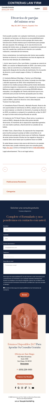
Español (31, 26)
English (37, 8)
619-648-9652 (38, 148)
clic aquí (9, 148)
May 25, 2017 (16, 26)
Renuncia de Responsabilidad (24, 398)
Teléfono (6, 252)
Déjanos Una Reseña (24, 377)
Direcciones (24, 364)
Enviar (24, 295)
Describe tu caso (8, 261)
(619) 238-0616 (8, 10)
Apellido (6, 235)
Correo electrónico (9, 244)
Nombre (6, 226)
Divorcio (25, 26)
